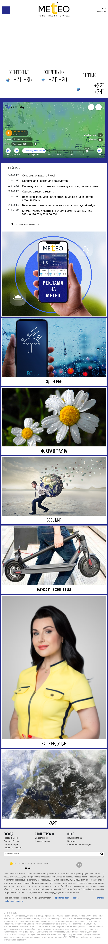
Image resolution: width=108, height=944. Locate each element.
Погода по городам (13, 848)
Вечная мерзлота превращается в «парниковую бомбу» (58, 205)
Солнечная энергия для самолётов (45, 180)
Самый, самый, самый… (38, 191)
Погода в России (11, 841)
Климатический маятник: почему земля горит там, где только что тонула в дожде (57, 212)
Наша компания (74, 838)
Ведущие (71, 841)
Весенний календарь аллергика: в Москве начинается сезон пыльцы (57, 198)
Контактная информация (79, 844)
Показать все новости (25, 224)
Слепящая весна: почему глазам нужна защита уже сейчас (60, 186)
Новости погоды (42, 841)
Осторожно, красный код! (38, 175)
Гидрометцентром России (65, 898)
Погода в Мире (11, 844)
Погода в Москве (12, 838)
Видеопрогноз (41, 838)
